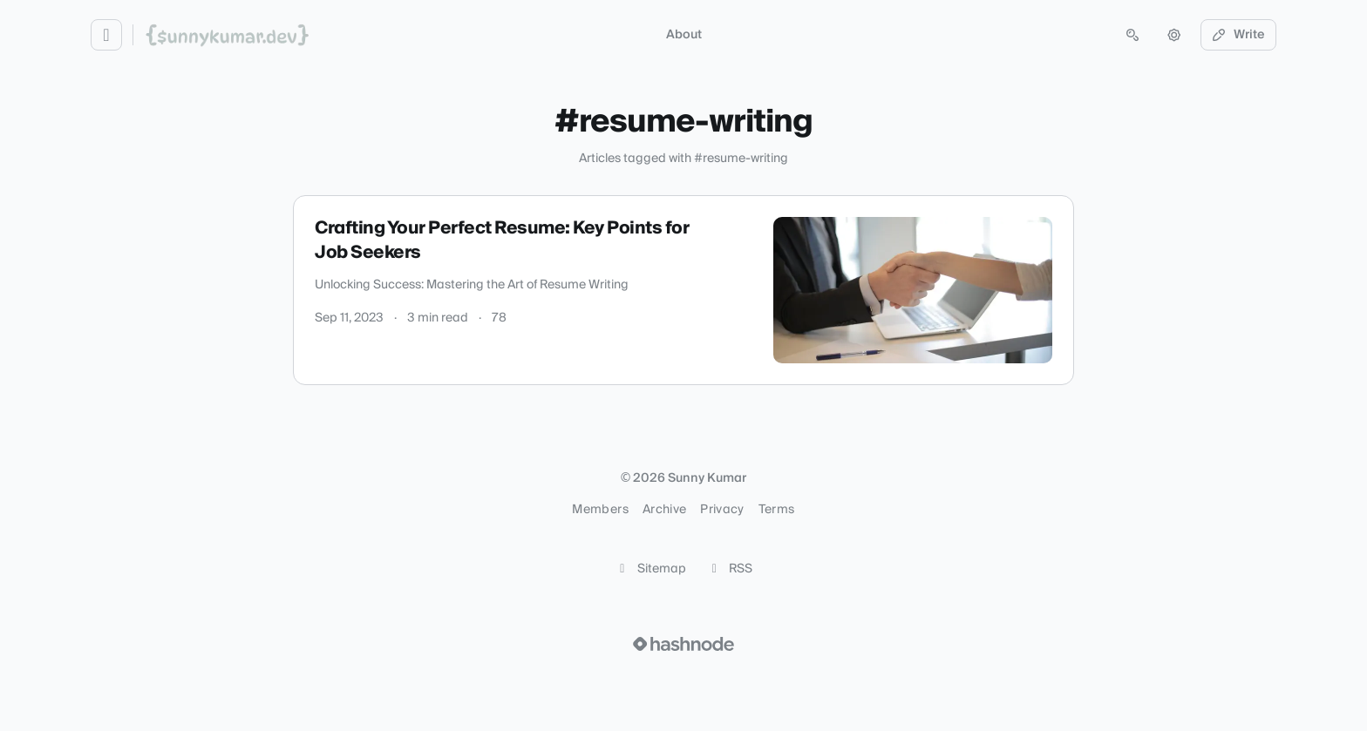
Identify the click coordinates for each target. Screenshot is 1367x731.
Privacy (722, 509)
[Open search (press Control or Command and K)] (1132, 35)
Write (1239, 34)
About (684, 34)
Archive (664, 509)
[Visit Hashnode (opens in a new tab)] (683, 643)
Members (600, 509)
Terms (776, 509)
